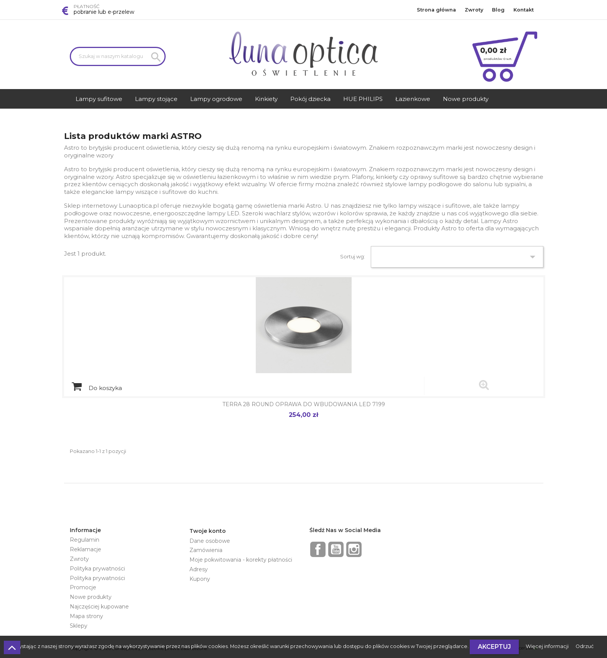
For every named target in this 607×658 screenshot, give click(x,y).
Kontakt (523, 10)
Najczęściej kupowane (99, 606)
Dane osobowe (209, 540)
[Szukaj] (118, 56)
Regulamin (84, 539)
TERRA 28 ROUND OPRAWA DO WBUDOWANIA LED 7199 (303, 404)
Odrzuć (585, 646)
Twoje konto (207, 530)
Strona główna (436, 10)
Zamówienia (205, 550)
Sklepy (78, 625)
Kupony (199, 578)
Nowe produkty (91, 597)
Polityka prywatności (97, 568)
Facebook (318, 549)
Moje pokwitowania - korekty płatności (240, 559)
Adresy (198, 569)
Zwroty (474, 10)
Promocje (83, 587)
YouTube (336, 549)
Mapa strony (86, 616)
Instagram (354, 549)
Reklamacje (85, 549)
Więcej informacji (548, 646)
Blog (498, 10)
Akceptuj (494, 646)
